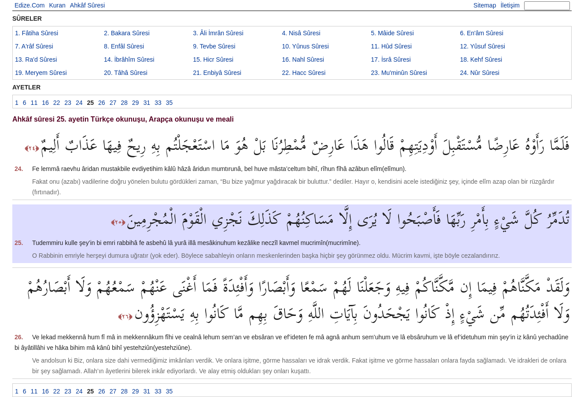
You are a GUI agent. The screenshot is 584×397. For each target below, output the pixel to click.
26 (101, 102)
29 (135, 102)
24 (479, 72)
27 (113, 102)
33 (158, 102)
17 (390, 59)
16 (303, 59)
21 (217, 72)
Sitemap (484, 5)
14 (129, 59)
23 (399, 72)
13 (36, 59)
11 (391, 46)
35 (169, 102)
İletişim (510, 5)
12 (482, 46)
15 (213, 59)
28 (124, 102)
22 (303, 72)
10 (305, 46)
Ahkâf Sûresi (87, 5)
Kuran (57, 5)
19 (41, 72)
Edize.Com (29, 5)
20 (126, 72)
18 (481, 59)
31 (146, 102)
